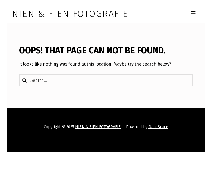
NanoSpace (158, 126)
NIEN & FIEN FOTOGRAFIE (98, 126)
